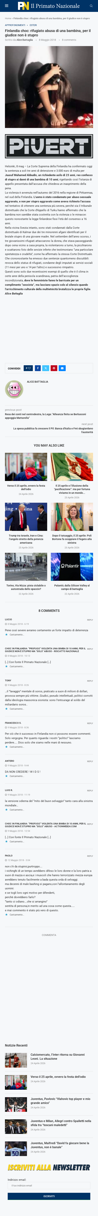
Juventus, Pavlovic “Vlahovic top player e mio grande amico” (60, 1101)
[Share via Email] (62, 368)
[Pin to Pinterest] (54, 368)
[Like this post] (29, 368)
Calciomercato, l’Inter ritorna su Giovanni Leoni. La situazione (58, 1057)
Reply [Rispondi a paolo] (90, 856)
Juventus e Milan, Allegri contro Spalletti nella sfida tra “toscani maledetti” (61, 1123)
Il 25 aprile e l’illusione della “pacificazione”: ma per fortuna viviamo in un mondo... (72, 489)
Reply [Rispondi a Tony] (90, 681)
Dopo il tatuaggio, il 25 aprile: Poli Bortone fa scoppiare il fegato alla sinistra (72, 539)
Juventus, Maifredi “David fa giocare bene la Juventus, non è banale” (60, 1145)
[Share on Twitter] (45, 368)
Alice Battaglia (25, 39)
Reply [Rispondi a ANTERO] (90, 761)
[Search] (91, 6)
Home (8, 18)
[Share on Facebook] (38, 368)
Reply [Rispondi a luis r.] (90, 791)
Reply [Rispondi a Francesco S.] (90, 723)
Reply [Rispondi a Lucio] (90, 620)
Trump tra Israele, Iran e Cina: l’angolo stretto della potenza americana (26, 539)
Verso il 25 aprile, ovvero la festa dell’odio (58, 1077)
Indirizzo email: (49, 1183)
